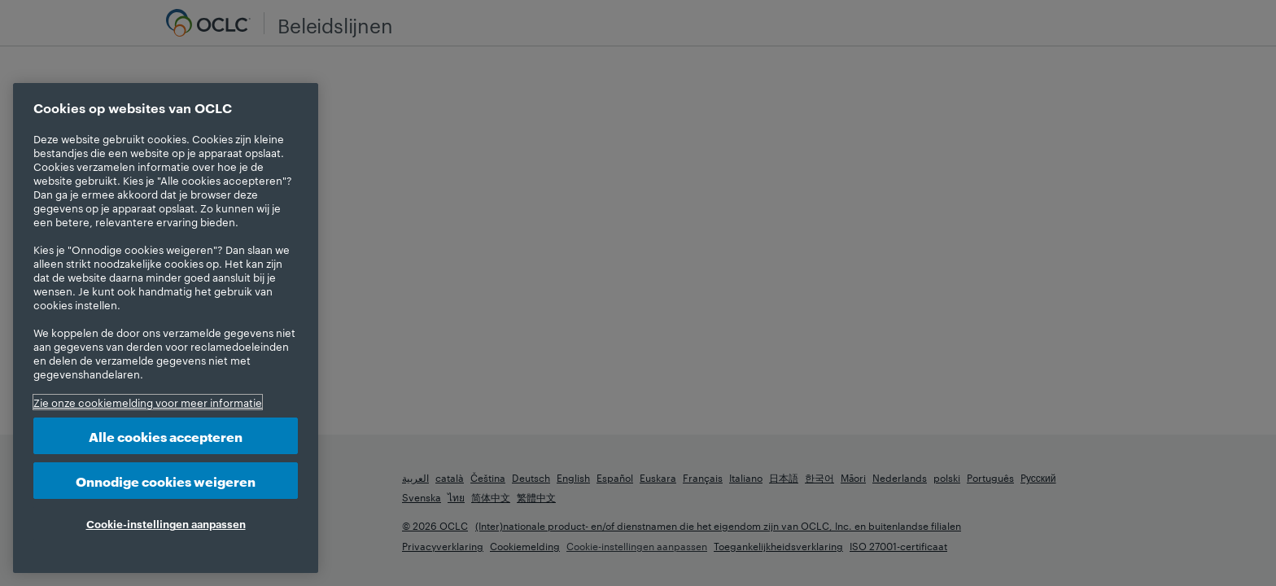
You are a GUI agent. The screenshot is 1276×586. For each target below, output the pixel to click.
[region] (165, 328)
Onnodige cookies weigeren (166, 480)
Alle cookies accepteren (166, 435)
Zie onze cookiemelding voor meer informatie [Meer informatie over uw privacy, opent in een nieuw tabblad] (147, 402)
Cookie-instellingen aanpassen (166, 523)
